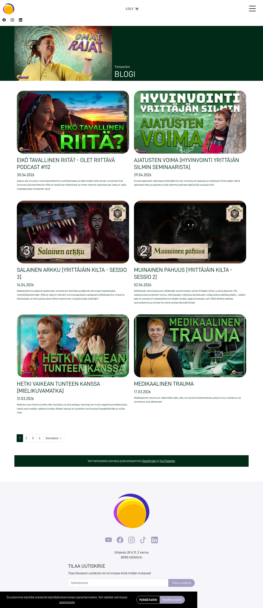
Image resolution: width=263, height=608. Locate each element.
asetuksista (67, 602)
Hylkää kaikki (148, 599)
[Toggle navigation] (252, 9)
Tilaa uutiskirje (181, 583)
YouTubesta (167, 461)
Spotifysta (149, 461)
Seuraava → (54, 438)
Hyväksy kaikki (172, 599)
